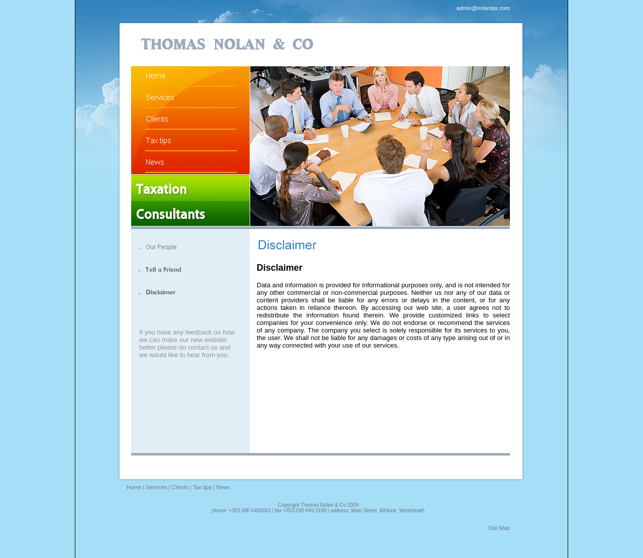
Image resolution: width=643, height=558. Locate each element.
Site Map (499, 528)
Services (156, 487)
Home (134, 487)
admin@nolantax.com (483, 8)
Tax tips (202, 487)
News (223, 487)
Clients (180, 487)
